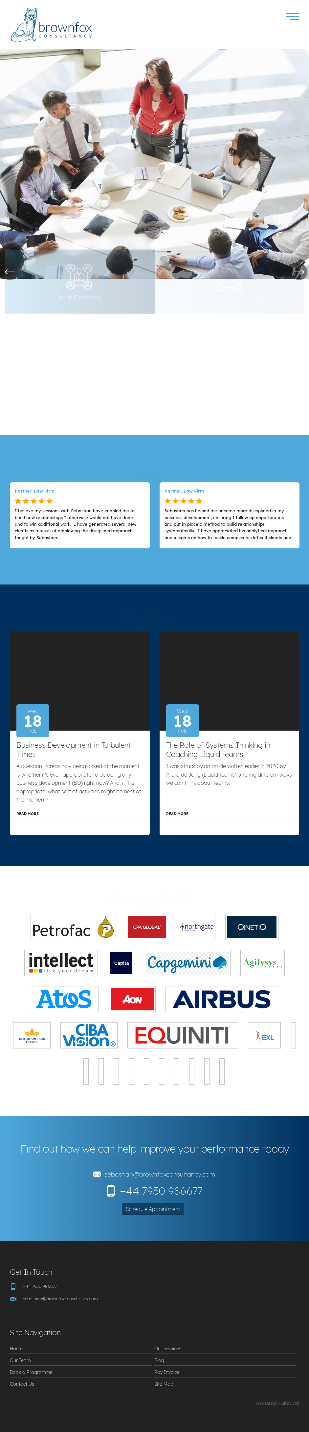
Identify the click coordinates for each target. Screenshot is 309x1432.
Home (16, 1348)
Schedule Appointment (153, 1209)
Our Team (20, 1360)
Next (299, 272)
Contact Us (22, 1384)
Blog (159, 1360)
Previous (10, 272)
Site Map (163, 1384)
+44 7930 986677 (161, 1190)
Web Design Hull (271, 1403)
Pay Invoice (167, 1372)
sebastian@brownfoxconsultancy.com (159, 1174)
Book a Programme (31, 1372)
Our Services (167, 1348)
